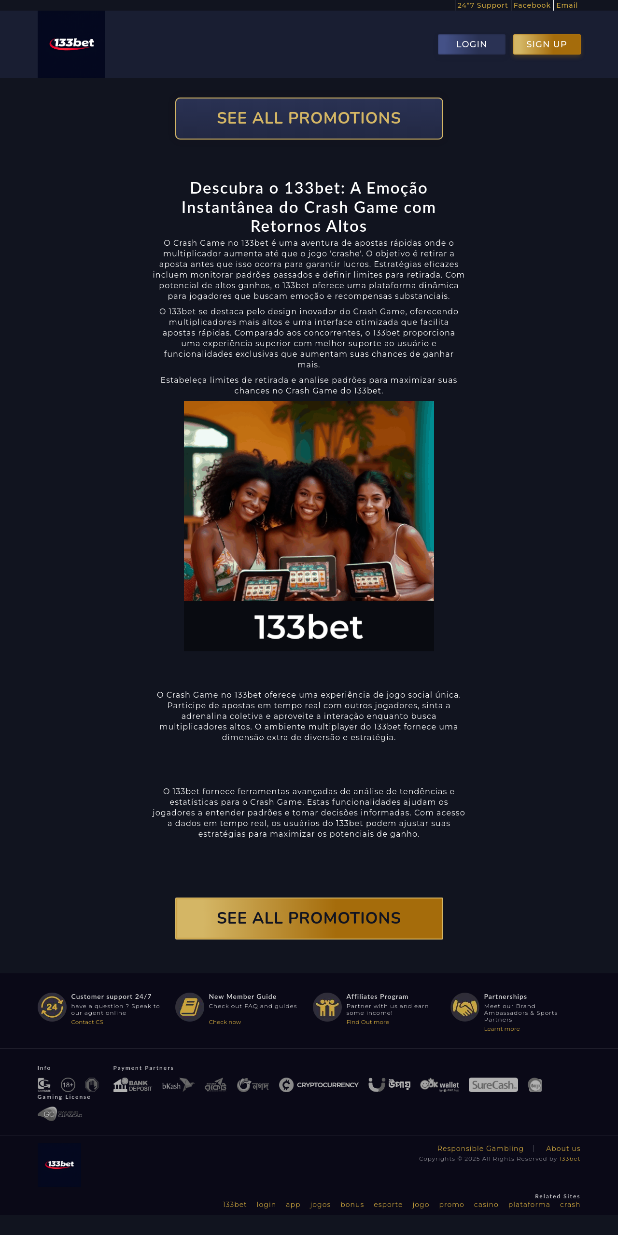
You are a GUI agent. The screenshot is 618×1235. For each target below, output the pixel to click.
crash (570, 1204)
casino (486, 1204)
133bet (569, 1158)
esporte (388, 1204)
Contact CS (87, 1021)
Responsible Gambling (480, 1148)
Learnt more (502, 1028)
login (266, 1204)
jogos (320, 1204)
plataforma (529, 1204)
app (293, 1204)
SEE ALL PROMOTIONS (309, 118)
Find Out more (368, 1021)
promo (451, 1204)
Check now (225, 1021)
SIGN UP (546, 44)
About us (563, 1148)
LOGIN (472, 44)
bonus (352, 1204)
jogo (421, 1204)
